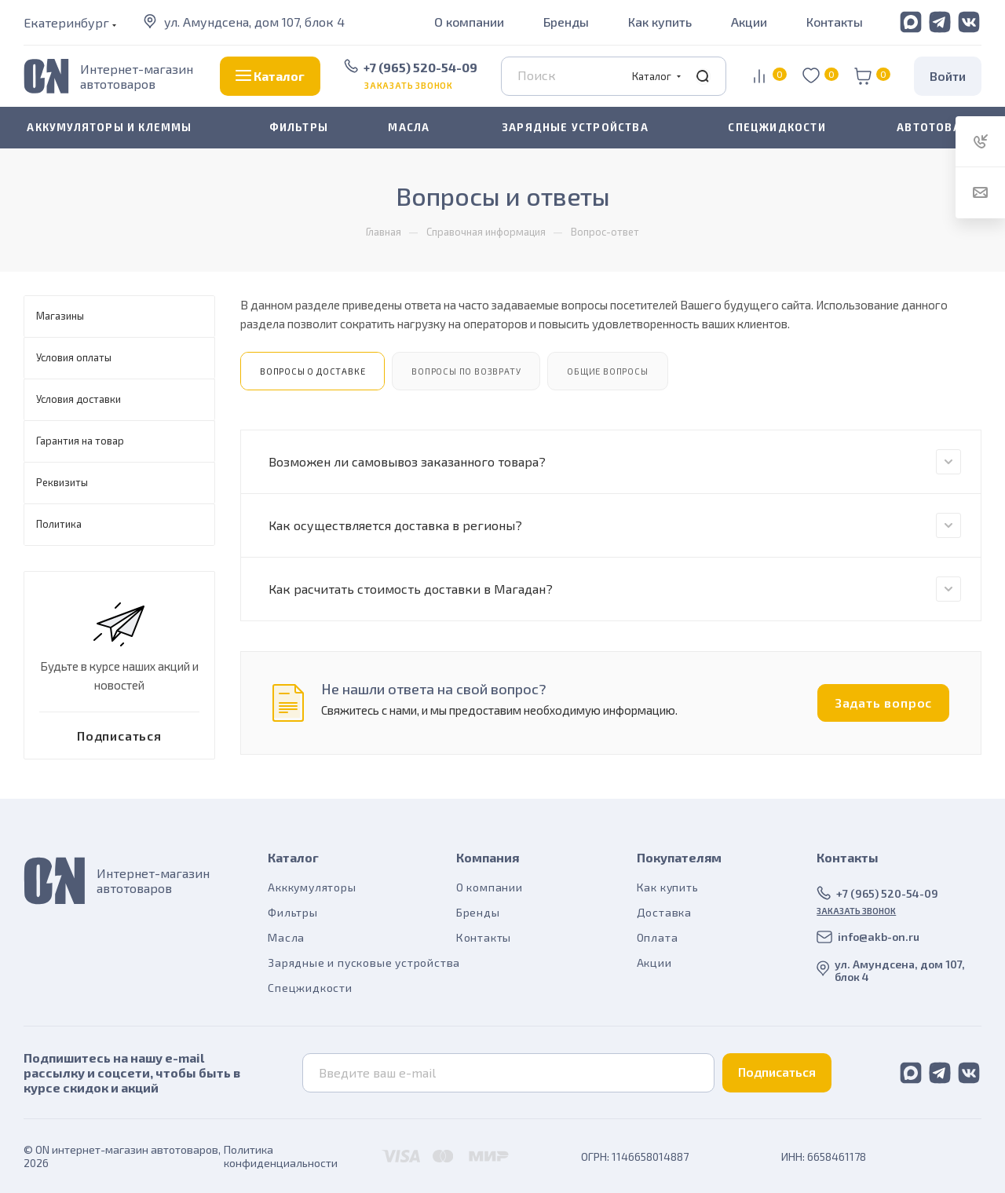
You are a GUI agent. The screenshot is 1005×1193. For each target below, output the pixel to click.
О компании (469, 21)
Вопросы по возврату (466, 371)
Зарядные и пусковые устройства (364, 962)
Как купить (660, 21)
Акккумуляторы (312, 887)
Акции (749, 21)
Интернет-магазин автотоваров (136, 76)
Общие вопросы (607, 371)
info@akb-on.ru (878, 936)
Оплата (657, 937)
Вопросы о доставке (312, 371)
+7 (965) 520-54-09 (420, 67)
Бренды (566, 21)
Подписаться (777, 1071)
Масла (286, 937)
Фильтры (293, 912)
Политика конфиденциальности (281, 1156)
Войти (948, 75)
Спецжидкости (310, 987)
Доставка (664, 912)
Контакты (834, 21)
